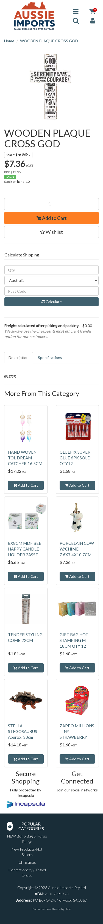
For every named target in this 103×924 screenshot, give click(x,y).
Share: (18, 155)
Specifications (50, 357)
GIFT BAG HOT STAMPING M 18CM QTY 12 (74, 640)
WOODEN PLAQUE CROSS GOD (49, 40)
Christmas (27, 862)
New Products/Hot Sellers (27, 852)
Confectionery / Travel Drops (27, 873)
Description (19, 357)
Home (9, 40)
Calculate (51, 301)
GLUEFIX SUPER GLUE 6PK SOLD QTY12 (75, 458)
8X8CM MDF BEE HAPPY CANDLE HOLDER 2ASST (24, 549)
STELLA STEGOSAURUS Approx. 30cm (22, 731)
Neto (68, 909)
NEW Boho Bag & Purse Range (27, 839)
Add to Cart (52, 218)
